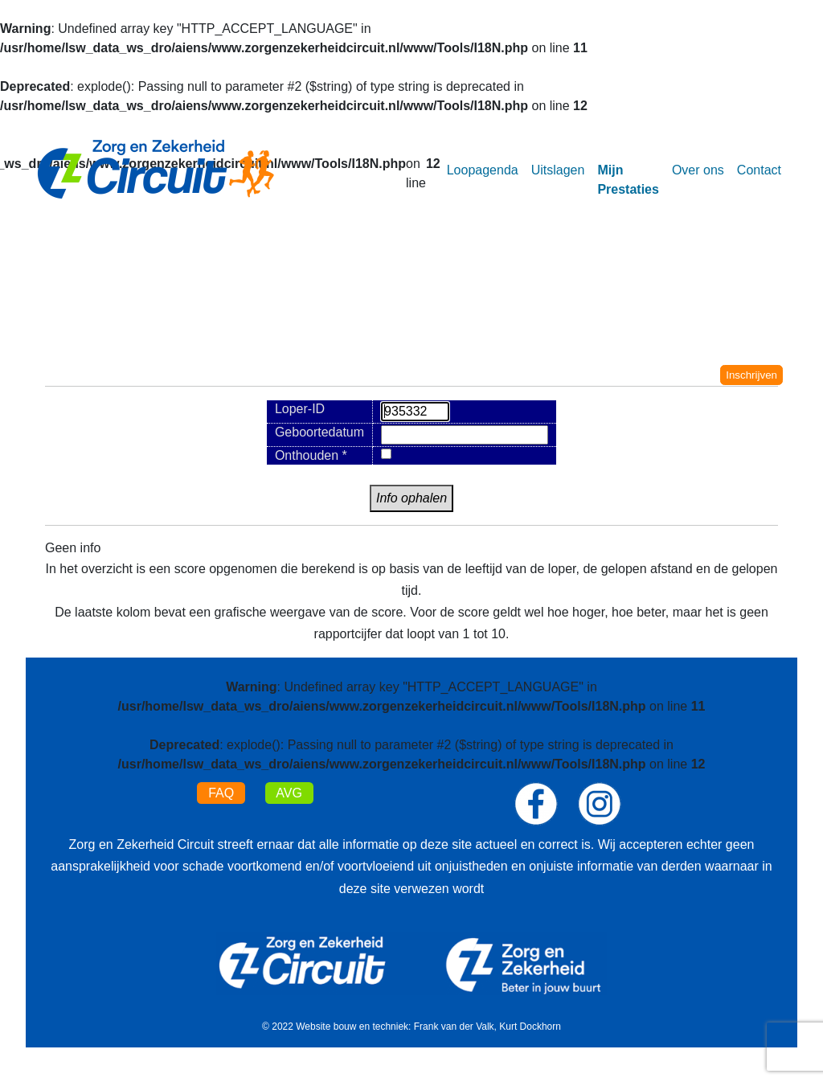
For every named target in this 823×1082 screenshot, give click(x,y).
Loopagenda (482, 170)
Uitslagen (558, 170)
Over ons (698, 170)
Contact (759, 170)
